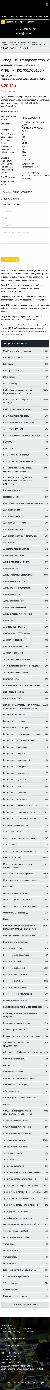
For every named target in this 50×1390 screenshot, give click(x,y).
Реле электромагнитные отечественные (25, 1036)
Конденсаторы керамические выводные (25, 734)
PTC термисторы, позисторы (25, 416)
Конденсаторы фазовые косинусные (25, 805)
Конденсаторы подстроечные (25, 766)
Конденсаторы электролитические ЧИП (25, 818)
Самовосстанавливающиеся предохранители (25, 1044)
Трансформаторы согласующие (25, 1218)
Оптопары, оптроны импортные (25, 899)
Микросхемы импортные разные (25, 873)
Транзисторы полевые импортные (25, 1198)
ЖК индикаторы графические (25, 659)
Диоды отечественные (25, 601)
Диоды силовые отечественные (25, 614)
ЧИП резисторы (25, 1283)
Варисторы (25, 448)
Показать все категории (25, 1305)
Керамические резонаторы (25, 727)
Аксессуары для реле (25, 429)
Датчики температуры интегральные (25, 536)
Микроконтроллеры (25, 857)
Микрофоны (25, 886)
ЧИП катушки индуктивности (25, 1276)
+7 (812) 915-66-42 (13, 1338)
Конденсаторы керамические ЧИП (25, 740)
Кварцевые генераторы (25, 714)
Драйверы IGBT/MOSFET (25, 627)
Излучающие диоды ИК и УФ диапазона (25, 685)
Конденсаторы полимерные (25, 773)
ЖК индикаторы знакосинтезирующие (25, 666)
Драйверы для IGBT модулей (25, 633)
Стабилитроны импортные (25, 1120)
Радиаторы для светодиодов (25, 942)
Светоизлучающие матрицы (25, 1084)
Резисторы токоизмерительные (25, 994)
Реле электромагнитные (25, 1029)
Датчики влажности (25, 510)
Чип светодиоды (25, 1289)
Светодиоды (25, 1065)
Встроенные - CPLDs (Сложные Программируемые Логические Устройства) (25, 480)
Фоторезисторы (25, 1257)
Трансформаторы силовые (25, 1211)
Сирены (25, 1104)
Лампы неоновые (25, 844)
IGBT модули (25, 364)
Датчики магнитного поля (25, 523)
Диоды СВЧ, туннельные (25, 607)
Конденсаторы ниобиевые (25, 747)
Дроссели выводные (25, 640)
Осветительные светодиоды (25, 913)
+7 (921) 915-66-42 (25, 29)
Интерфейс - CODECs (25, 698)
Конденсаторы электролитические (25, 812)
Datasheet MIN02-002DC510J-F (16, 192)
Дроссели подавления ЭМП (25, 646)
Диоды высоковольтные (25, 581)
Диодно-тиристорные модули (25, 562)
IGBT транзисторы (25, 370)
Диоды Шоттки (25, 620)
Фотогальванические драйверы (25, 1237)
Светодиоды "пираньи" (25, 1071)
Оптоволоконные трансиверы (25, 893)
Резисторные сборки (25, 948)
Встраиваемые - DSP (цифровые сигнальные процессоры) (25, 469)
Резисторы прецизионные (25, 987)
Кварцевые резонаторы (25, 721)
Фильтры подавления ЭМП (25, 1231)
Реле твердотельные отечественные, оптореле (25, 1015)
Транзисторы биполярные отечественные (25, 1192)
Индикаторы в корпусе (25, 692)
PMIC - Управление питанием (25, 409)
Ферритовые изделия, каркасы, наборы (25, 1224)
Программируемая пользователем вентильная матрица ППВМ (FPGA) (25, 927)
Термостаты (25, 1159)
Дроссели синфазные (25, 653)
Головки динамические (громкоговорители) (25, 503)
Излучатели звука (25, 679)
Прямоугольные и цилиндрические (25, 935)
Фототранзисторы (25, 1263)
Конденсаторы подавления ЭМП (25, 760)
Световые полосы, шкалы (25, 1058)
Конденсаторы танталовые (25, 799)
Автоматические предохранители (25, 422)
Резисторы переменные (25, 968)
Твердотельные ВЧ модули (25, 1146)
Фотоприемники (25, 1250)
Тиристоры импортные (25, 1166)
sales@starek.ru (25, 33)
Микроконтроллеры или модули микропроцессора (25, 865)
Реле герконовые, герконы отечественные (25, 1007)
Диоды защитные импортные (25, 588)
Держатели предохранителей (25, 549)
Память (25, 919)
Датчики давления (25, 516)
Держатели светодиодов (25, 555)
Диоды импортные (25, 594)
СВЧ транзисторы (25, 1091)
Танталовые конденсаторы (25, 1140)
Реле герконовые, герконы (25, 1000)
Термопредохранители (25, 1153)
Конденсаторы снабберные (25, 792)
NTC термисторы (25, 383)
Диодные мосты (25, 568)
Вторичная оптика (25, 490)
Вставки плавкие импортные (25, 455)
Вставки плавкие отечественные (25, 461)
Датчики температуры (25, 529)
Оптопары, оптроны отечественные (25, 906)
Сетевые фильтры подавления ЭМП (25, 1097)
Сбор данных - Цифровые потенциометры (25, 1052)
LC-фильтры (25, 377)
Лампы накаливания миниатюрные (25, 838)
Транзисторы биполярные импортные (25, 1185)
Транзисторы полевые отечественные (25, 1205)
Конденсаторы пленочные (25, 753)
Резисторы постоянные (25, 981)
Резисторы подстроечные (25, 974)
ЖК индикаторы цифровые (25, 672)
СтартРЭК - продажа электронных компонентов (19, 42)
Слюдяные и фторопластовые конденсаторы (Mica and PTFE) (24, 44)
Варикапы (25, 442)
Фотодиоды (25, 1244)
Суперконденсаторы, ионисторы (25, 1133)
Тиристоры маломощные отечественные (25, 1172)
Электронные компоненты (15, 343)
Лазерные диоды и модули (25, 825)
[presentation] (19, 250)
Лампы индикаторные (25, 831)
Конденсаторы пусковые (25, 779)
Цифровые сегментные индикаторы (25, 1270)
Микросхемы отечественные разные (25, 880)
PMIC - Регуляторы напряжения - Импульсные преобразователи (25, 391)
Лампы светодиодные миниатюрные (25, 851)
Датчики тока (25, 542)
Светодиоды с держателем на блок (25, 1078)
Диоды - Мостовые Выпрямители (25, 575)
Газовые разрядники (25, 497)
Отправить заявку (9, 260)
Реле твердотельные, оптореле (25, 1023)
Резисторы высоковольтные (25, 955)
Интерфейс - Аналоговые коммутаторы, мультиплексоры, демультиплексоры (25, 706)
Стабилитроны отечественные (25, 1127)
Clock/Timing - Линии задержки (25, 351)
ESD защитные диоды (25, 357)
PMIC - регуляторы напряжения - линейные (25, 401)
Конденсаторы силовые (25, 786)
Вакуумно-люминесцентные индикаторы (25, 435)
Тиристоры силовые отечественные (25, 1179)
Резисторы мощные (25, 961)
